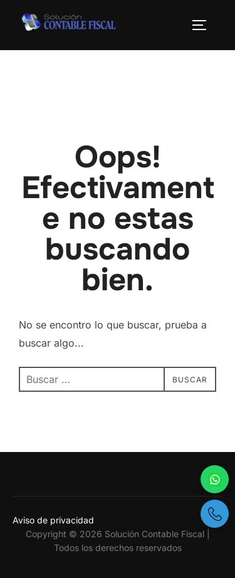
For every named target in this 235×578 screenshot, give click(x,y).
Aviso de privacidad (53, 520)
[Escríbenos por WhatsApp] (215, 479)
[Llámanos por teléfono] (215, 514)
